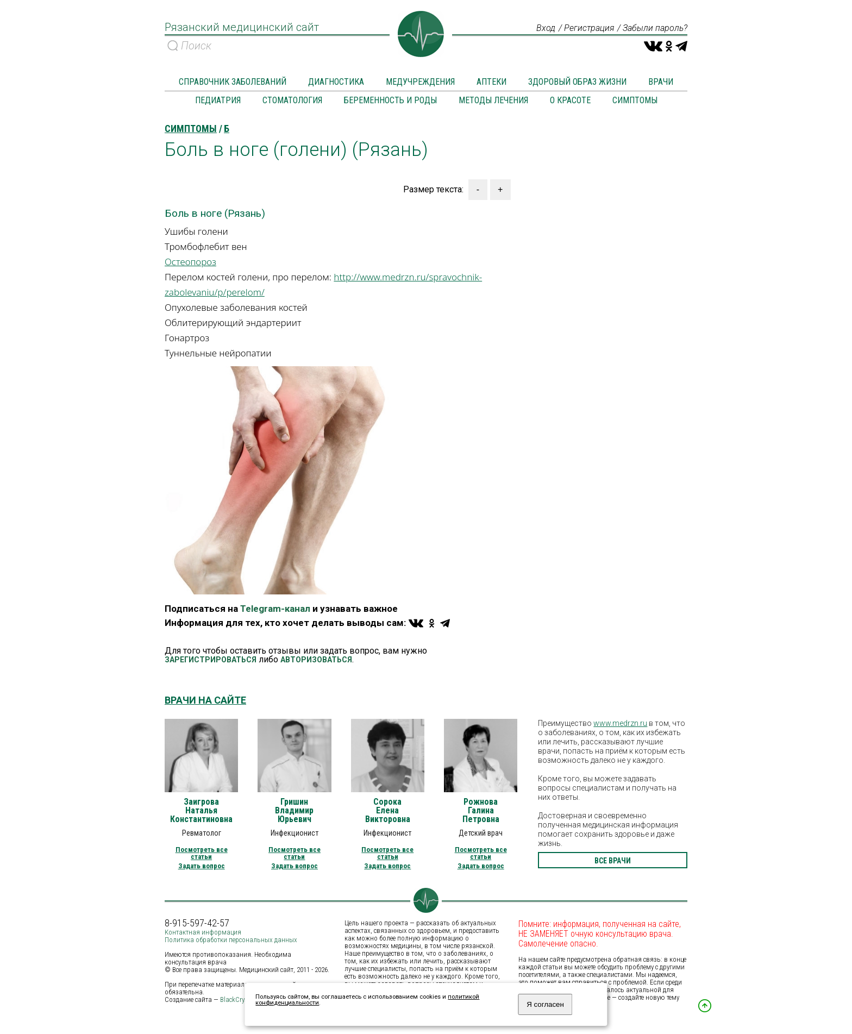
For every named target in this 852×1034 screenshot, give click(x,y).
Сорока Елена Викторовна (387, 811)
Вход (545, 28)
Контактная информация (203, 932)
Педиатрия (218, 100)
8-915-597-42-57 (197, 923)
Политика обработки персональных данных (231, 940)
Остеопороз (190, 261)
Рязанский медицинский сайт (242, 27)
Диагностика (336, 82)
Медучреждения (420, 82)
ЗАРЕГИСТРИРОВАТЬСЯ (210, 659)
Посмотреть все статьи (202, 853)
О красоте (570, 100)
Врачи (660, 82)
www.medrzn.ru (620, 723)
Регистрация (589, 28)
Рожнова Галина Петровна (480, 811)
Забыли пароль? (655, 28)
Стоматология (292, 100)
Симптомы (634, 100)
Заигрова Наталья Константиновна (201, 811)
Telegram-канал (275, 608)
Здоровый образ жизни (577, 82)
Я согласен (545, 1004)
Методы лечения (493, 100)
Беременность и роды (390, 100)
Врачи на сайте (205, 700)
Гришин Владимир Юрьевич (294, 811)
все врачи (612, 860)
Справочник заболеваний (232, 82)
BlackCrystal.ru (241, 999)
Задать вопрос (201, 865)
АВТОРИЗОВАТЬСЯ (316, 659)
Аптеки (491, 82)
